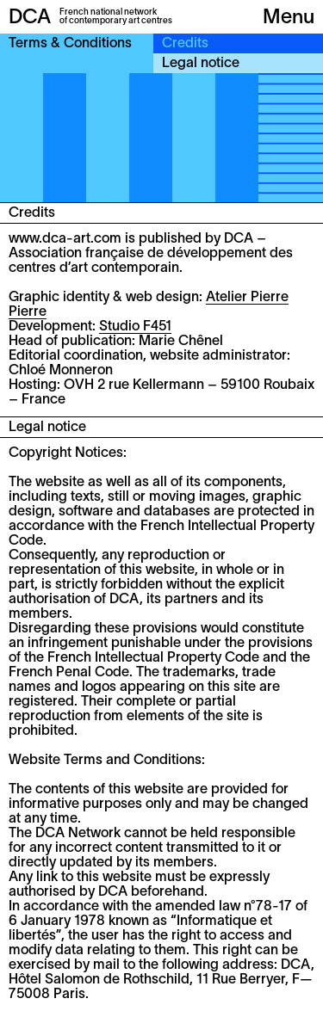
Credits (185, 44)
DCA (30, 18)
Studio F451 (135, 327)
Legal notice (200, 64)
